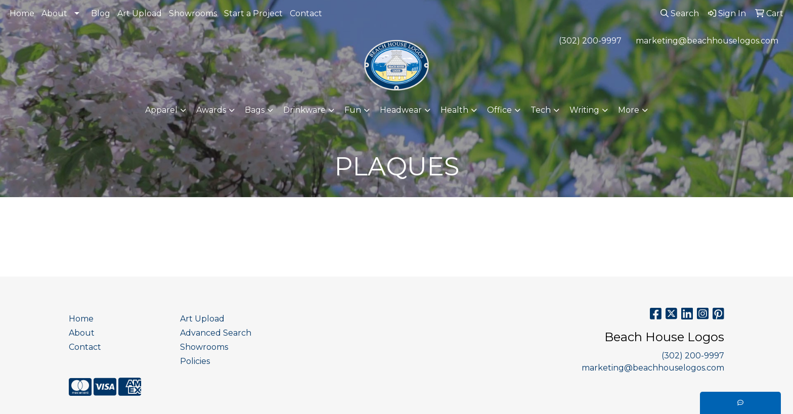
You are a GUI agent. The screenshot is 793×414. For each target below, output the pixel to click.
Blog (100, 13)
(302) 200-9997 (590, 40)
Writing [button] (584, 110)
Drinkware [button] (304, 110)
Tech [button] (541, 110)
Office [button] (499, 110)
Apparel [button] (161, 110)
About (54, 13)
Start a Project (253, 13)
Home (22, 13)
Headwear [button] (401, 110)
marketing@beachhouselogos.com (707, 40)
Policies (195, 361)
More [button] (628, 110)
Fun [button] (352, 110)
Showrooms (193, 13)
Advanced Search (215, 333)
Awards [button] (211, 110)
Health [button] (454, 110)
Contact (306, 13)
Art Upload (139, 13)
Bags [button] (255, 110)
